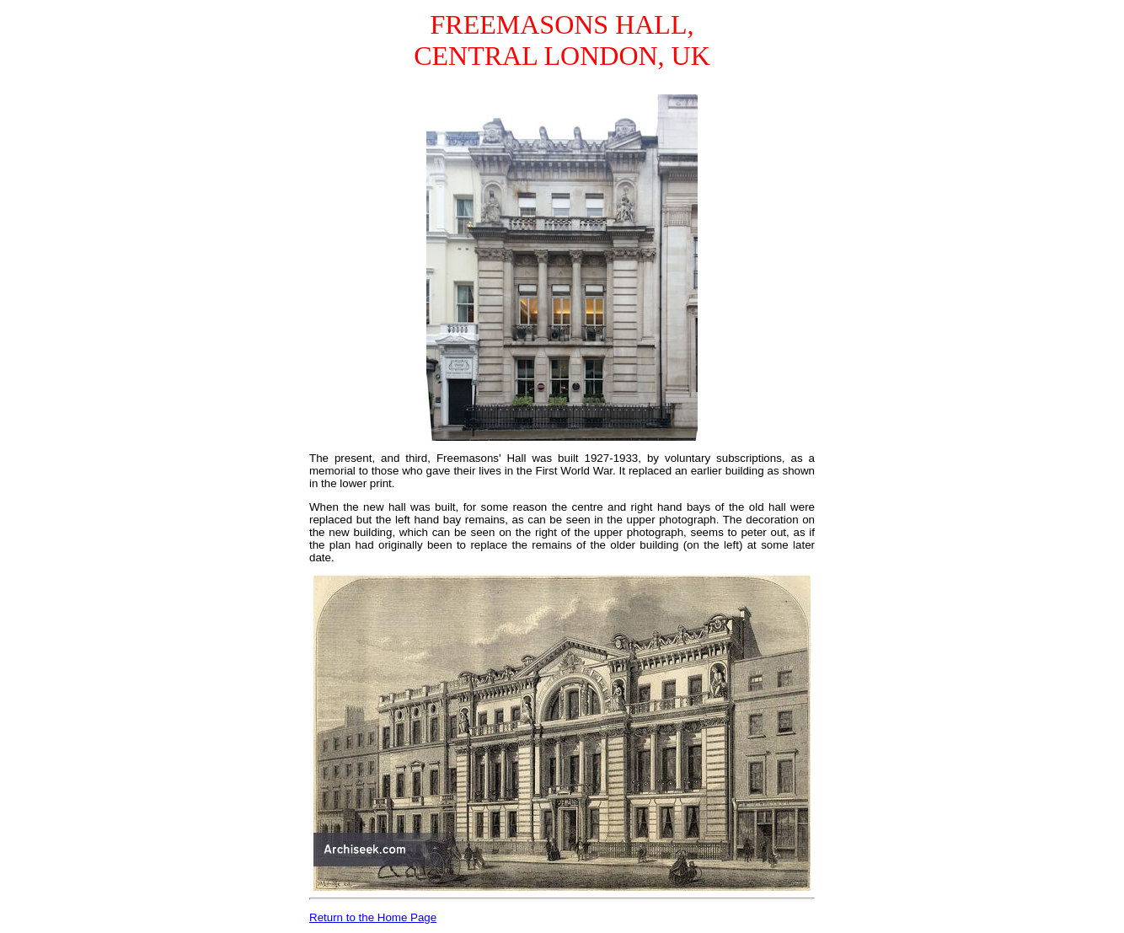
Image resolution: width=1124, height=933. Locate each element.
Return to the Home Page (372, 917)
